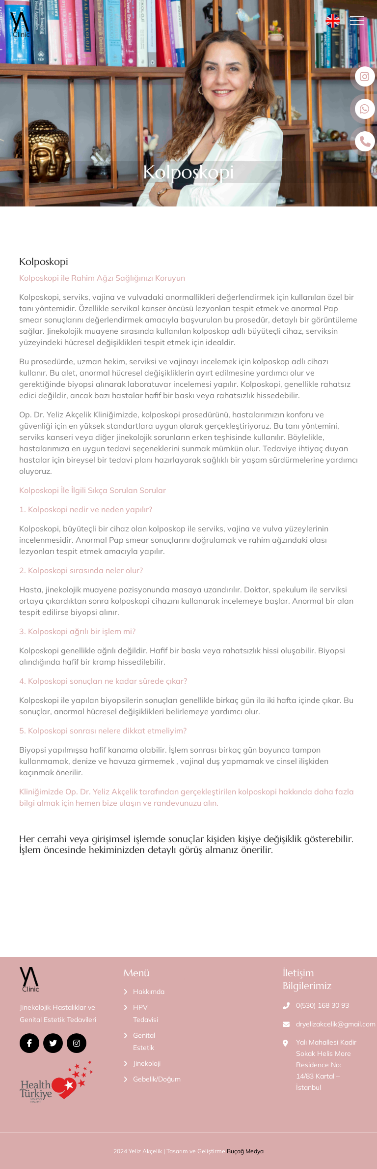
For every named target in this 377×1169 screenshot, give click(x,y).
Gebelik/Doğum (157, 1079)
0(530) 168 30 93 (322, 1005)
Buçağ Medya (245, 1151)
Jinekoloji (147, 1063)
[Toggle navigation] (360, 21)
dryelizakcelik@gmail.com (336, 1024)
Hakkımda (148, 991)
